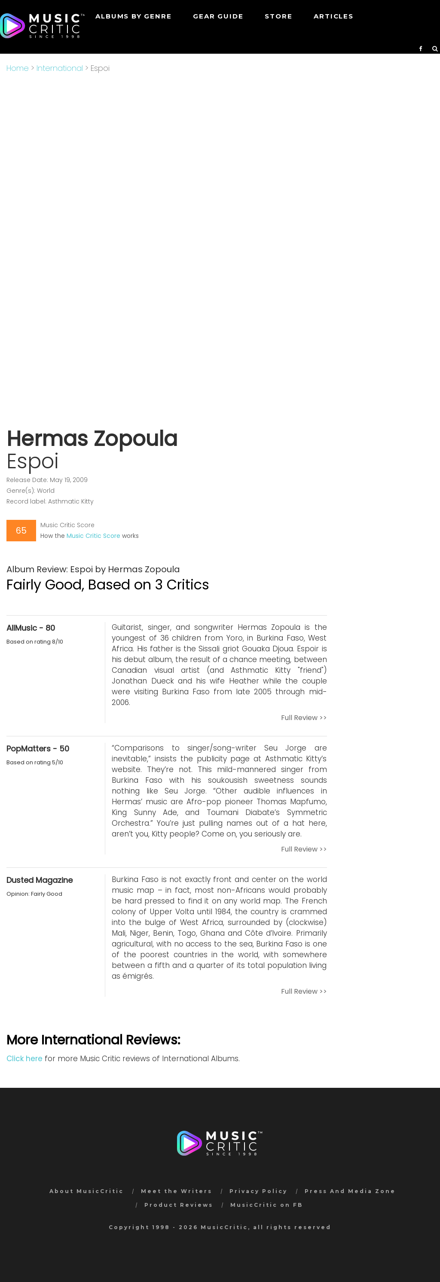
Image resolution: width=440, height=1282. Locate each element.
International (60, 68)
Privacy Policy (258, 1191)
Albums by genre (133, 16)
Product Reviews (178, 1205)
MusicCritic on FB (266, 1205)
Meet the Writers (176, 1191)
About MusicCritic (86, 1191)
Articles (333, 16)
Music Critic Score (93, 535)
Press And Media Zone (350, 1191)
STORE (278, 16)
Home (17, 68)
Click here (24, 1058)
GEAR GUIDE (218, 16)
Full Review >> (304, 718)
